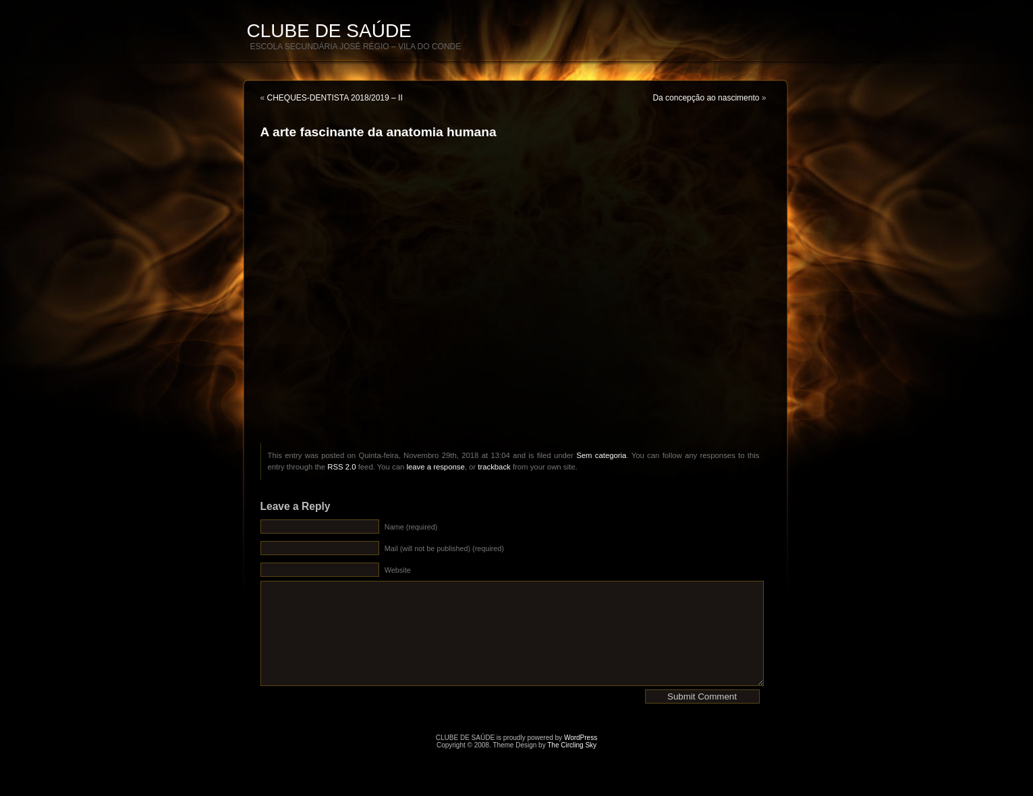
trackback (494, 467)
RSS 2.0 (341, 467)
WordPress (580, 758)
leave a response (435, 467)
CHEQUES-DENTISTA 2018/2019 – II (335, 98)
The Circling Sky (571, 765)
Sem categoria (601, 455)
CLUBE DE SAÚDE (329, 30)
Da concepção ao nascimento (705, 98)
